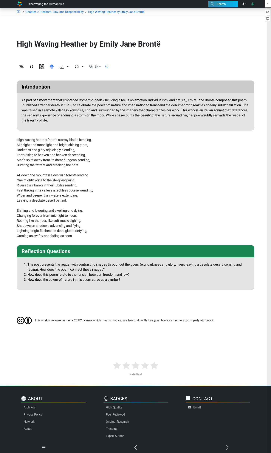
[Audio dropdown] (79, 67)
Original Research (117, 421)
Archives (29, 407)
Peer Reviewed (115, 414)
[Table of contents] (18, 12)
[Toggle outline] (21, 67)
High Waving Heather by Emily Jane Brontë (116, 12)
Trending (111, 429)
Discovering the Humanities (46, 4)
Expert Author (115, 436)
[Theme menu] (244, 4)
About (28, 429)
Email (197, 407)
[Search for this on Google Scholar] (51, 67)
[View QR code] (41, 67)
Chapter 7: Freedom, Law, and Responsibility (55, 12)
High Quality (114, 407)
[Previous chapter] (136, 448)
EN (96, 67)
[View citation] (31, 67)
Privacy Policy (33, 414)
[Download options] (64, 67)
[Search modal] (223, 4)
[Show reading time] (107, 66)
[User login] (253, 4)
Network (29, 421)
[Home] (20, 4)
